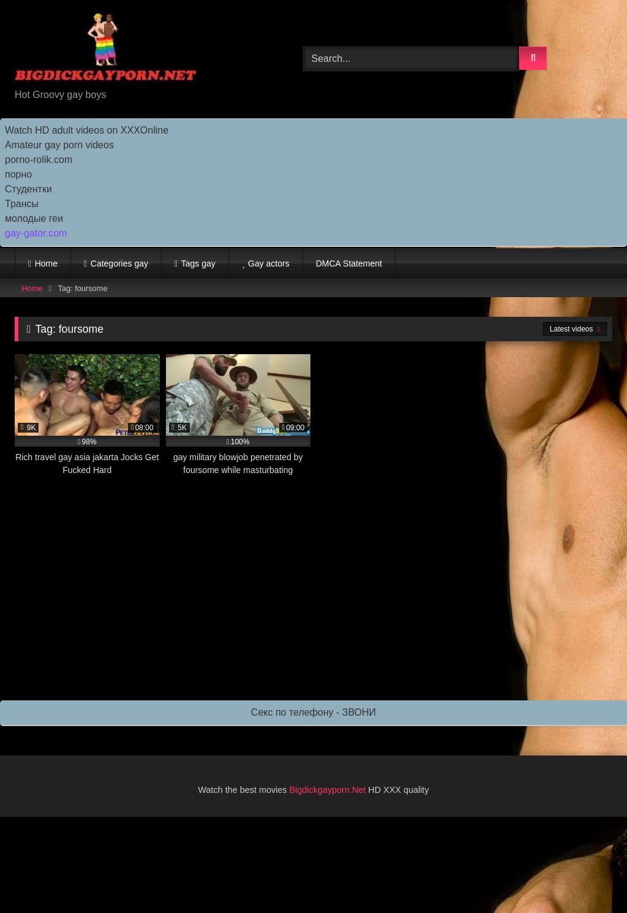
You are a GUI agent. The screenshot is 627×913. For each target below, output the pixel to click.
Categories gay (119, 263)
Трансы (22, 204)
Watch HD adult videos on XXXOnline (86, 130)
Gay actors (269, 263)
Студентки (28, 189)
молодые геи (34, 218)
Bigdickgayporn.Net (329, 790)
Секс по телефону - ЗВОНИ (313, 712)
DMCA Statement (349, 263)
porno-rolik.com (38, 159)
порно (18, 174)
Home (46, 263)
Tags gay (198, 263)
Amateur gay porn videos (59, 145)
